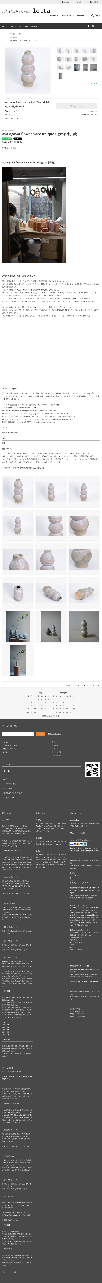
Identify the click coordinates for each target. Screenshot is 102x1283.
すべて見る (93, 83)
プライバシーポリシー (10, 792)
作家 (20, 34)
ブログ (4, 779)
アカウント (67, 2)
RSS (3, 785)
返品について (93, 112)
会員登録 (95, 2)
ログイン (81, 2)
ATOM (8, 785)
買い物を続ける (93, 685)
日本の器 (12, 34)
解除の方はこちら (54, 734)
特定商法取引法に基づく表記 (12, 789)
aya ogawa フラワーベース (28, 40)
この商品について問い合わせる (75, 685)
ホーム (4, 34)
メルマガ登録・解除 (9, 782)
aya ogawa (13, 37)
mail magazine (31, 26)
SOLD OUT (76, 106)
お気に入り (10, 115)
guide (4, 26)
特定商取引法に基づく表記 (89, 115)
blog (21, 26)
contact (13, 26)
